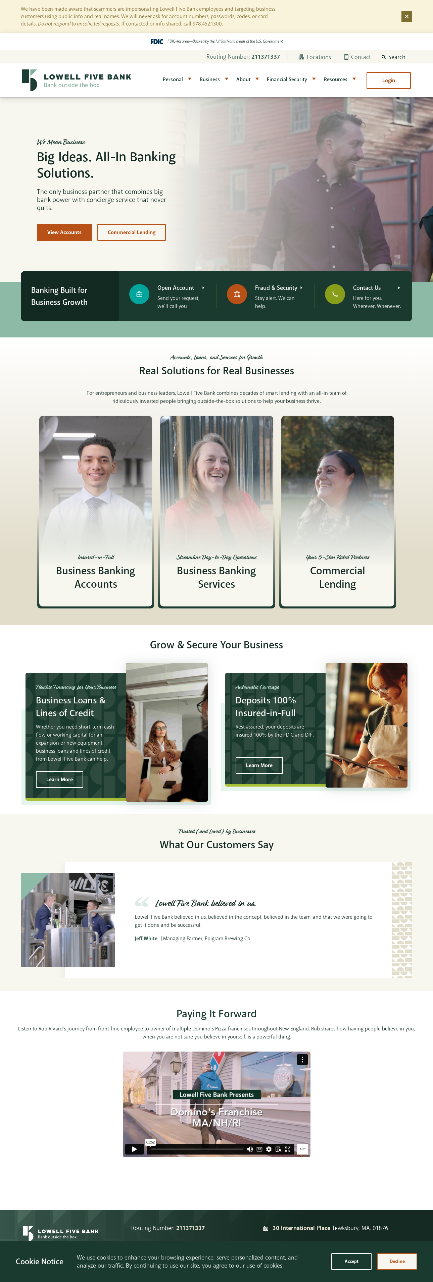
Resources (335, 79)
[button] (393, 57)
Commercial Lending (131, 232)
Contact (357, 57)
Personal (173, 79)
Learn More (59, 779)
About (243, 79)
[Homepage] (61, 1237)
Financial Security (287, 79)
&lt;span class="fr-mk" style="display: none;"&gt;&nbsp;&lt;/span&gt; (216, 1104)
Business (210, 79)
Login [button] (388, 80)
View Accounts (64, 232)
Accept (351, 1261)
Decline (397, 1261)
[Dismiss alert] (406, 16)
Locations (315, 57)
